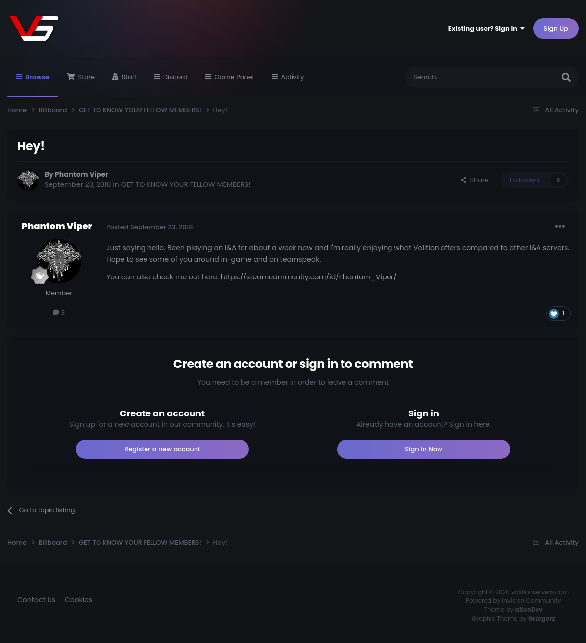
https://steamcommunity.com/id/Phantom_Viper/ (309, 277)
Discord (174, 77)
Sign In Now (423, 449)
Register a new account (162, 449)
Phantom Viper (81, 174)
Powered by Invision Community (513, 601)
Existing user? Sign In (486, 28)
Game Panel (233, 77)
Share (474, 179)
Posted (149, 226)
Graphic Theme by (513, 618)
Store (85, 77)
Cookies (78, 600)
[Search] (455, 77)
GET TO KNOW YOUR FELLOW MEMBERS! (186, 184)
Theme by (513, 609)
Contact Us (36, 600)
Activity (291, 77)
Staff (128, 77)
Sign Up (555, 28)
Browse (36, 84)
